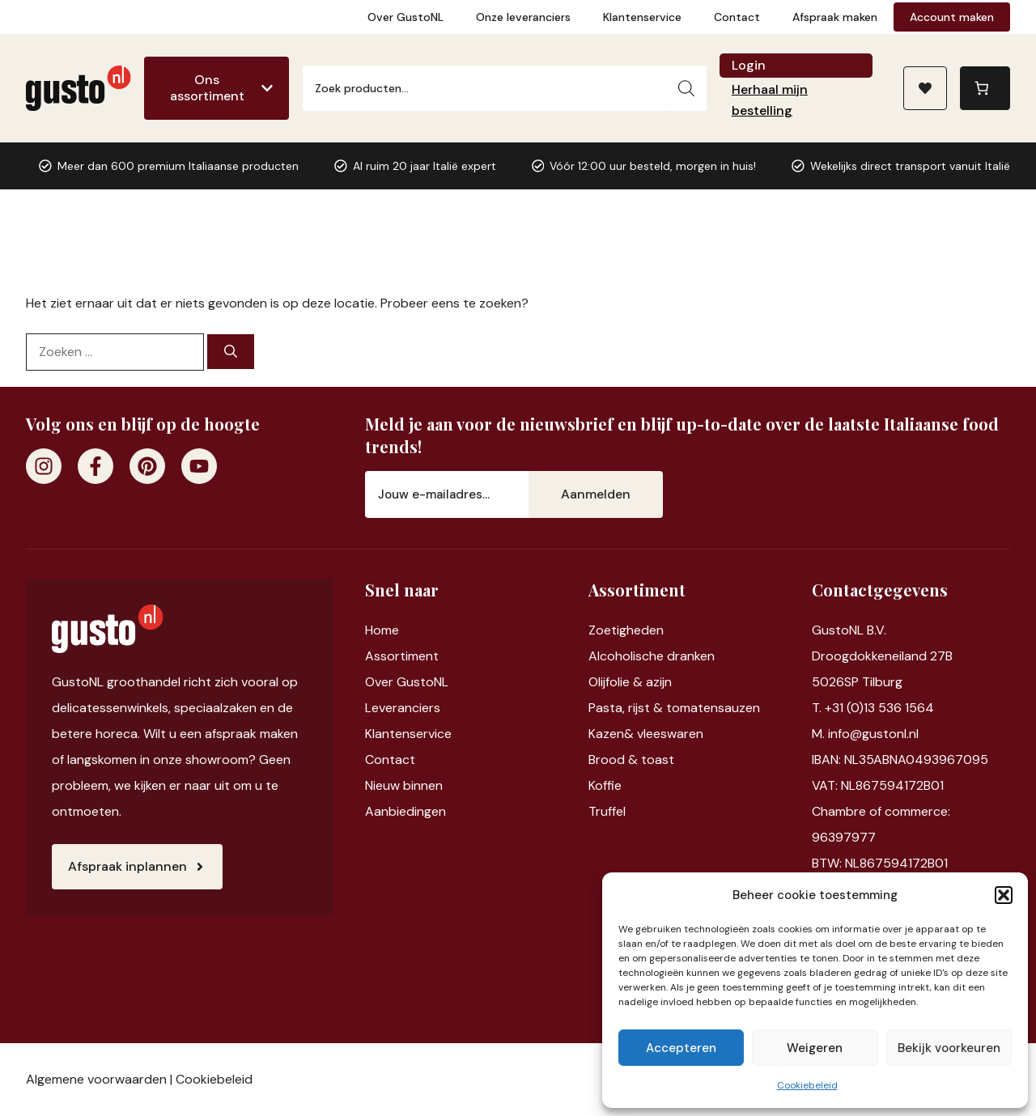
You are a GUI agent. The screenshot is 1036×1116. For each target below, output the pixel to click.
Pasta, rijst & (627, 707)
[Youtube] (199, 466)
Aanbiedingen (405, 811)
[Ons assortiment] (216, 88)
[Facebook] (95, 466)
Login (749, 65)
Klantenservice (642, 17)
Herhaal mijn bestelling (770, 100)
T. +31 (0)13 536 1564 (873, 707)
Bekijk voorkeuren (949, 1048)
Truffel (607, 811)
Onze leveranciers (523, 17)
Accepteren (681, 1048)
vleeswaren (670, 733)
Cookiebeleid (807, 1085)
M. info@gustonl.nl (865, 733)
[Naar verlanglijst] (925, 88)
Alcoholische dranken (651, 655)
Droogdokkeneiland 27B (882, 655)
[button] (1004, 895)
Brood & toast (631, 759)
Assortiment (402, 655)
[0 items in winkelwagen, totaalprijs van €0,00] (985, 88)
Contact (737, 17)
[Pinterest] (147, 466)
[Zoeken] (686, 88)
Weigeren (815, 1048)
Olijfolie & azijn (630, 681)
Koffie (605, 785)
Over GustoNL (405, 17)
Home (382, 630)
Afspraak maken (834, 17)
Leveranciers (402, 707)
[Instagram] (44, 466)
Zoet (602, 630)
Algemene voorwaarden (96, 1079)
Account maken (952, 17)
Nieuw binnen (404, 785)
